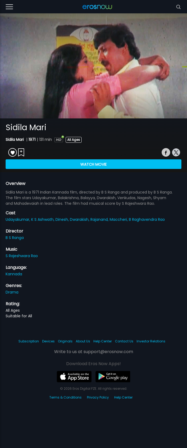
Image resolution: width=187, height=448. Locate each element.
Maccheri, (119, 219)
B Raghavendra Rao (147, 219)
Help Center (102, 341)
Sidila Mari (15, 139)
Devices (48, 341)
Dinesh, (62, 219)
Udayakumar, (18, 219)
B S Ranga (15, 237)
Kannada (14, 274)
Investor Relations (151, 341)
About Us (83, 341)
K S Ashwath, (43, 219)
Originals (65, 341)
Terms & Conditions (65, 397)
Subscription (28, 341)
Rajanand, (100, 219)
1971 (32, 139)
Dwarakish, (80, 219)
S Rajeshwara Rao (22, 255)
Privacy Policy (98, 397)
